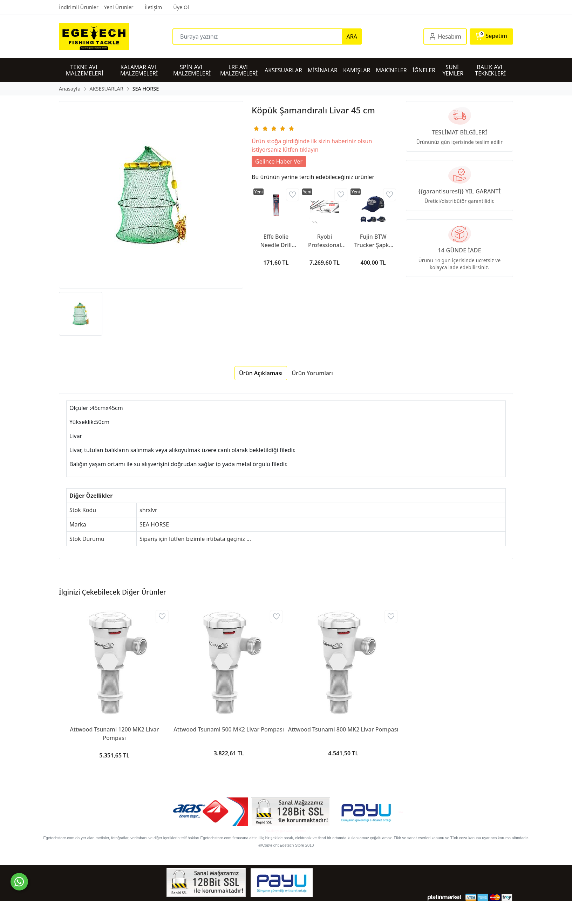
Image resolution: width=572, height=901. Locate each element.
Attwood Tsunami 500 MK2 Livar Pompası (228, 729)
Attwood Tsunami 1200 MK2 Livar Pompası (114, 734)
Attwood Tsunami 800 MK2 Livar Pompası (343, 729)
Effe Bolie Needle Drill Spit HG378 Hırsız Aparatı (276, 241)
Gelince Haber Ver (278, 161)
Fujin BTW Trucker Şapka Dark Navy (373, 241)
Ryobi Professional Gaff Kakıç (324, 241)
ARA (352, 36)
